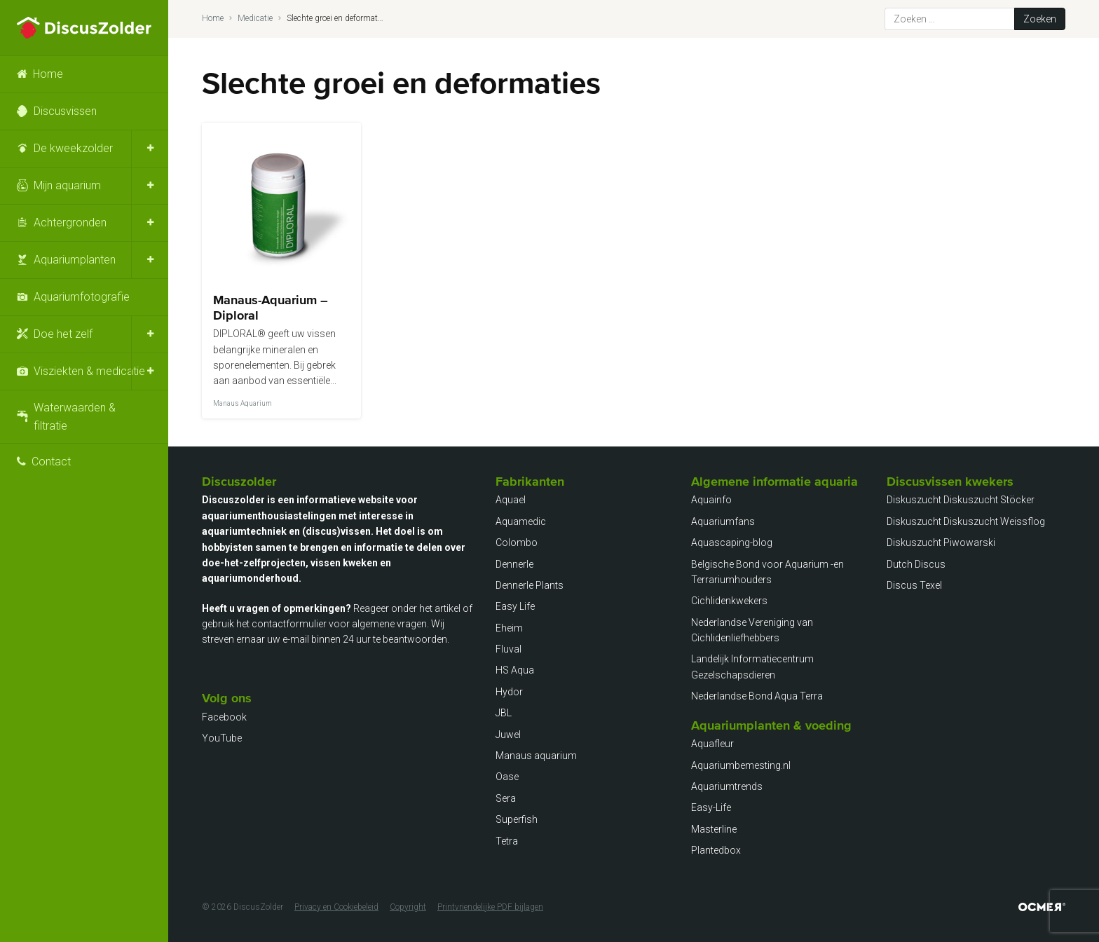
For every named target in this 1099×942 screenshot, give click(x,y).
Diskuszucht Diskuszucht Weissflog (966, 521)
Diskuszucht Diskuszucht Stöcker (961, 499)
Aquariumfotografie (82, 296)
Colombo (517, 542)
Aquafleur (712, 743)
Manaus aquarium (536, 755)
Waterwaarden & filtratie (75, 416)
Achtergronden (70, 222)
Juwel (508, 734)
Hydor (509, 691)
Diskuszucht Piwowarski (941, 542)
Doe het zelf (63, 334)
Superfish (517, 819)
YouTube (222, 738)
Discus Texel (914, 585)
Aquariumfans (723, 521)
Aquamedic (521, 521)
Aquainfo (711, 499)
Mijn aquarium (67, 185)
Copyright (408, 907)
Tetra (507, 841)
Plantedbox (716, 850)
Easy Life (515, 606)
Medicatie (255, 18)
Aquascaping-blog (731, 542)
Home (48, 74)
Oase (507, 776)
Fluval (508, 649)
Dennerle (514, 564)
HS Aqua (515, 670)
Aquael (511, 499)
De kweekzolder (73, 148)
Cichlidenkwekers (729, 600)
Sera (506, 798)
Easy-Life (711, 807)
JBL (504, 712)
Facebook (224, 717)
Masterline (714, 829)
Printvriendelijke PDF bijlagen (490, 907)
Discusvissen (65, 111)
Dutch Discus (916, 564)
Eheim (509, 628)
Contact (51, 461)
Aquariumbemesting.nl (741, 765)
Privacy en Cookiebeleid (336, 907)
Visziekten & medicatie (89, 371)
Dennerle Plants (530, 585)
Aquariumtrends (727, 786)
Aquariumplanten (75, 259)
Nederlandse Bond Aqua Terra (757, 696)
